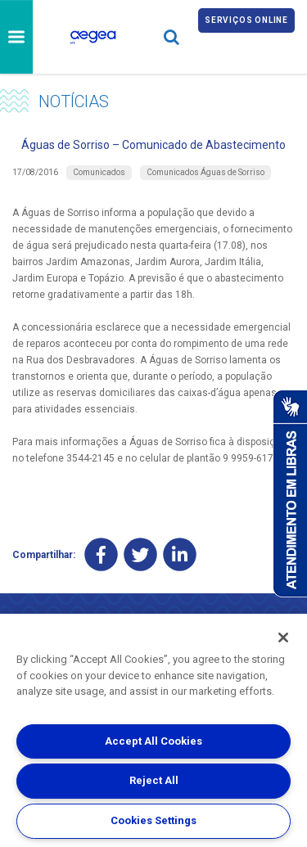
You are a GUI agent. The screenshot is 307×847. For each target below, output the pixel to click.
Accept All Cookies (153, 741)
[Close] (283, 637)
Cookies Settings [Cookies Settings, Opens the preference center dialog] (153, 820)
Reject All (153, 780)
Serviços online (246, 20)
